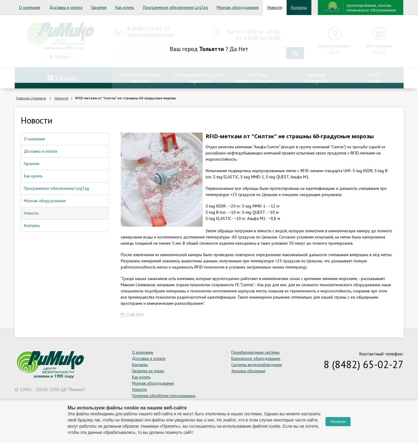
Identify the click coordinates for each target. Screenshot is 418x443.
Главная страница (31, 98)
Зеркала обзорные (248, 370)
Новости (274, 7)
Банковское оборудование (255, 358)
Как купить (124, 7)
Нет (243, 49)
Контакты (299, 7)
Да (233, 49)
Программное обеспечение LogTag (175, 7)
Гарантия (99, 7)
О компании (29, 7)
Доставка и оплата (65, 7)
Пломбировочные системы (255, 352)
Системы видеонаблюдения (256, 364)
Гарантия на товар (148, 370)
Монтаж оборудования (238, 7)
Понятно (338, 421)
